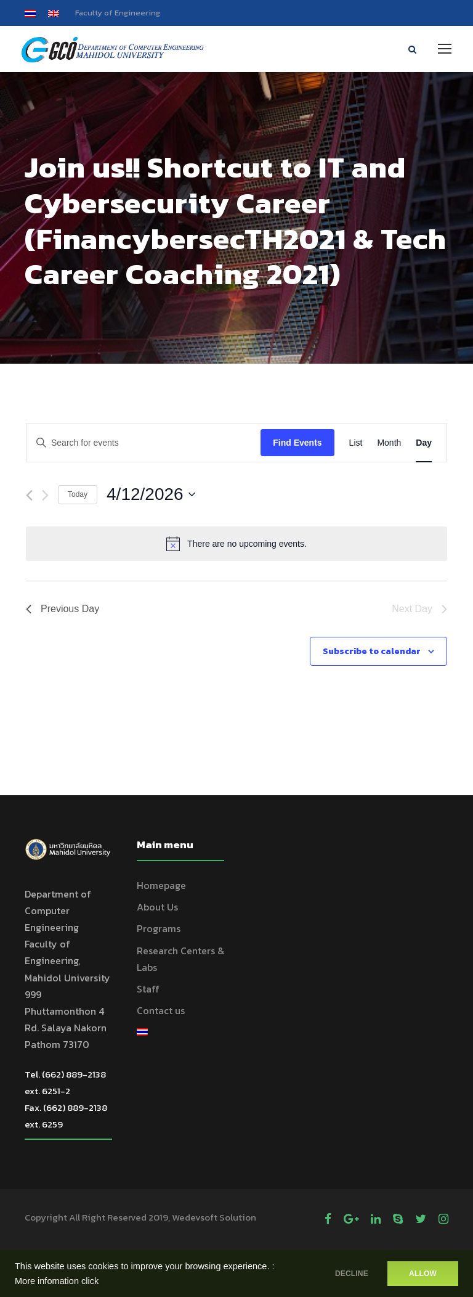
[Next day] (45, 497)
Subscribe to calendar (372, 652)
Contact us (161, 1012)
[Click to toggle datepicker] (151, 496)
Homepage (161, 886)
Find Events (297, 444)
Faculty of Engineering (117, 12)
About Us (157, 908)
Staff (148, 990)
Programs (158, 930)
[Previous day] (29, 497)
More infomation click (57, 1281)
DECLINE (346, 1273)
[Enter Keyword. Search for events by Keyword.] (143, 444)
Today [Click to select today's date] (77, 495)
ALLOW (423, 1273)
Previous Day (62, 610)
